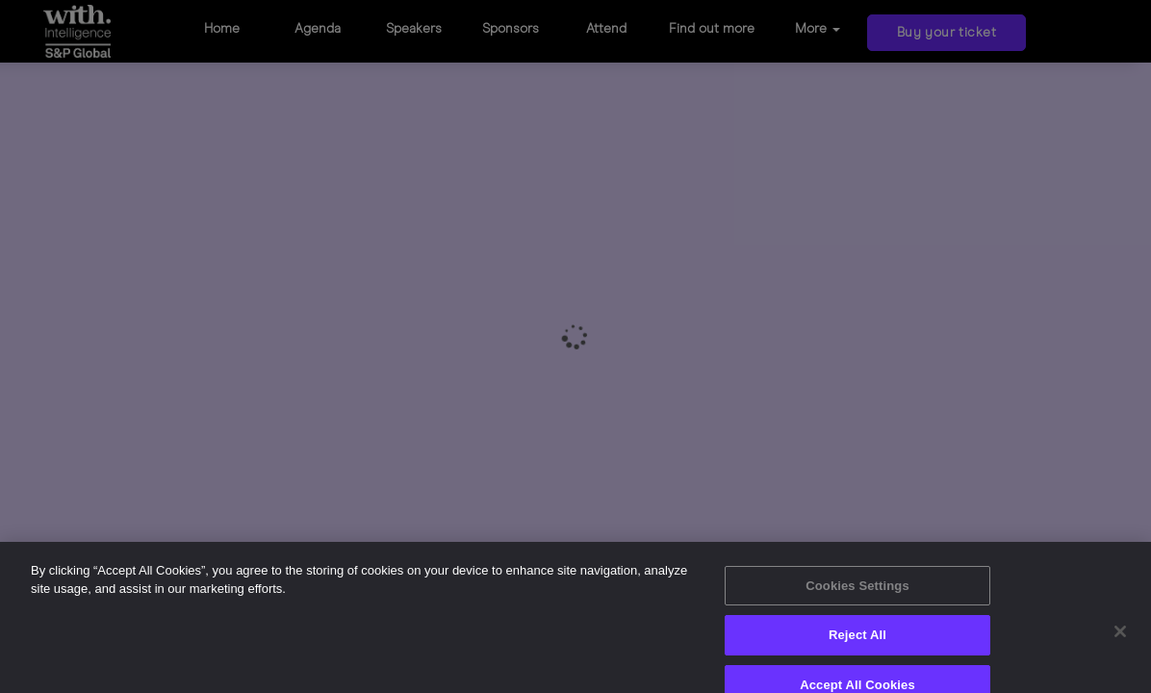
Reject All (857, 646)
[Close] (1120, 643)
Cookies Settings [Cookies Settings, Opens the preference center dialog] (857, 597)
